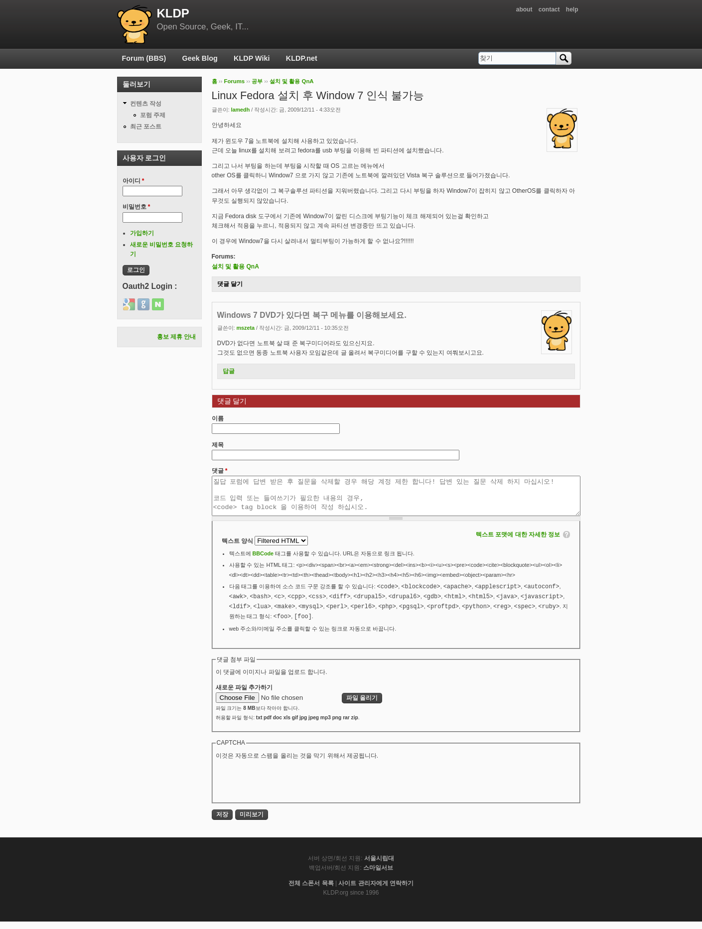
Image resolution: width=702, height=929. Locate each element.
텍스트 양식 (238, 548)
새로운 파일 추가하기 (244, 694)
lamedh (240, 110)
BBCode (263, 561)
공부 (257, 81)
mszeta (246, 328)
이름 (218, 418)
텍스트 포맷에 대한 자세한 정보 (518, 541)
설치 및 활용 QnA (292, 81)
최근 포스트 (145, 126)
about (524, 9)
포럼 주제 (152, 115)
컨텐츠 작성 (145, 103)
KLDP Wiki (252, 58)
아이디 (133, 180)
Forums (234, 81)
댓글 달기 (230, 283)
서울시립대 (379, 865)
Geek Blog (200, 58)
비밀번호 (136, 206)
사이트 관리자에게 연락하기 (376, 890)
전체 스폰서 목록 (311, 890)
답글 (229, 371)
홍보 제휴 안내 (176, 336)
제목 (218, 444)
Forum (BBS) (144, 58)
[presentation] (291, 787)
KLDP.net (301, 58)
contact (549, 9)
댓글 (220, 470)
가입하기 (142, 233)
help (572, 9)
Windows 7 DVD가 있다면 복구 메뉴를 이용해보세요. (312, 315)
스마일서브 (378, 875)
